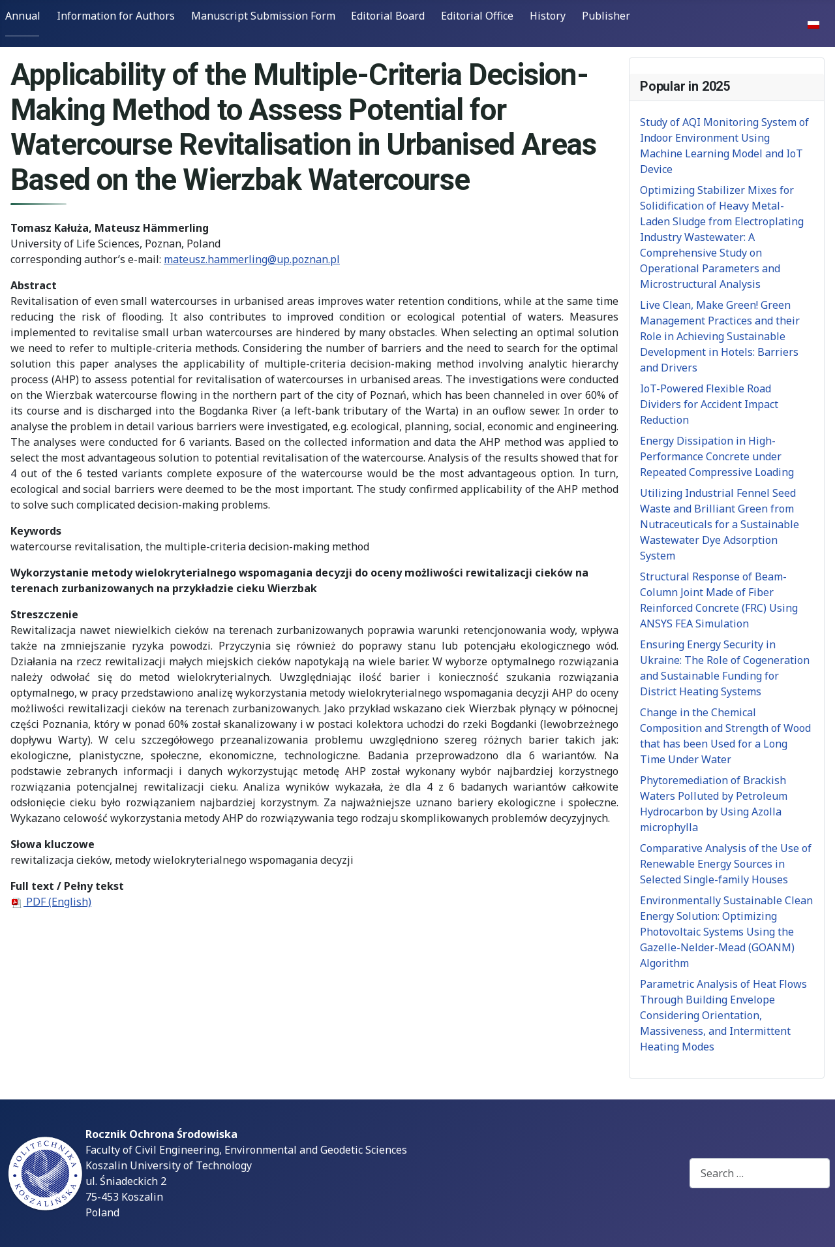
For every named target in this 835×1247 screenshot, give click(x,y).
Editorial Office (477, 15)
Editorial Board (388, 15)
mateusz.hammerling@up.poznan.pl (252, 259)
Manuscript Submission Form (263, 15)
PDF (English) (50, 901)
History (548, 15)
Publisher (606, 15)
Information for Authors (116, 15)
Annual (22, 15)
